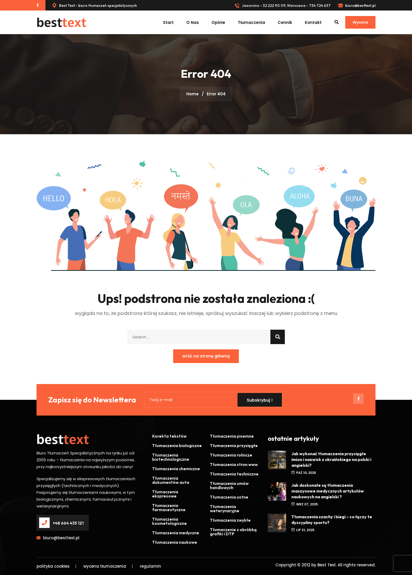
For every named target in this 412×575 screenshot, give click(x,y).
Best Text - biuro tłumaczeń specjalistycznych (94, 5)
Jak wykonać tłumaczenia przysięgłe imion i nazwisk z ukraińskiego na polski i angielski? (331, 459)
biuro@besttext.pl (356, 5)
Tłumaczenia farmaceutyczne (169, 507)
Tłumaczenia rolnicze (231, 455)
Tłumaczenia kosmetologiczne (169, 521)
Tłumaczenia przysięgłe (234, 445)
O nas (192, 22)
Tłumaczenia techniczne (234, 474)
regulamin (150, 566)
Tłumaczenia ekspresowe (165, 494)
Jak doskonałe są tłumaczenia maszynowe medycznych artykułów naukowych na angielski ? (327, 491)
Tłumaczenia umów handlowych (229, 485)
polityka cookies (53, 566)
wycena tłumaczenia (104, 566)
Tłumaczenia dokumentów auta (170, 480)
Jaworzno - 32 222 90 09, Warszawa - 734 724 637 (283, 5)
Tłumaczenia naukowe (174, 542)
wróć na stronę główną (206, 356)
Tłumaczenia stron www (234, 464)
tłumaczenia (251, 22)
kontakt (313, 22)
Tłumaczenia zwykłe (230, 520)
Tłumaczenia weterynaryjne (224, 508)
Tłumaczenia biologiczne (177, 445)
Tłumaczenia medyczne (175, 533)
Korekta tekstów (169, 436)
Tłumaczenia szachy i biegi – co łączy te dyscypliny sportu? (331, 519)
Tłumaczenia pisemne (232, 436)
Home (192, 94)
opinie (218, 22)
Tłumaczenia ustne (229, 497)
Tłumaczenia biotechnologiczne (170, 457)
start (168, 22)
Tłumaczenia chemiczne (176, 469)
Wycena (360, 22)
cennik (285, 22)
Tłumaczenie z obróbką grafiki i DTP (233, 531)
